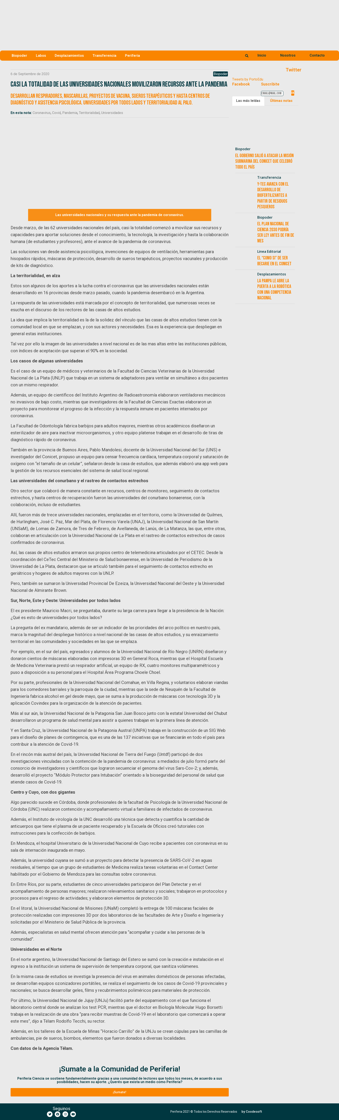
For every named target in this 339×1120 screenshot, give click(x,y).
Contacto (317, 55)
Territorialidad (89, 113)
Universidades (112, 113)
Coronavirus (42, 113)
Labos (41, 55)
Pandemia (69, 113)
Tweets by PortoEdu (247, 79)
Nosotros (288, 55)
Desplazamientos (69, 55)
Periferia (132, 55)
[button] (120, 1092)
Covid (56, 113)
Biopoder (19, 55)
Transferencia (104, 55)
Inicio (261, 55)
